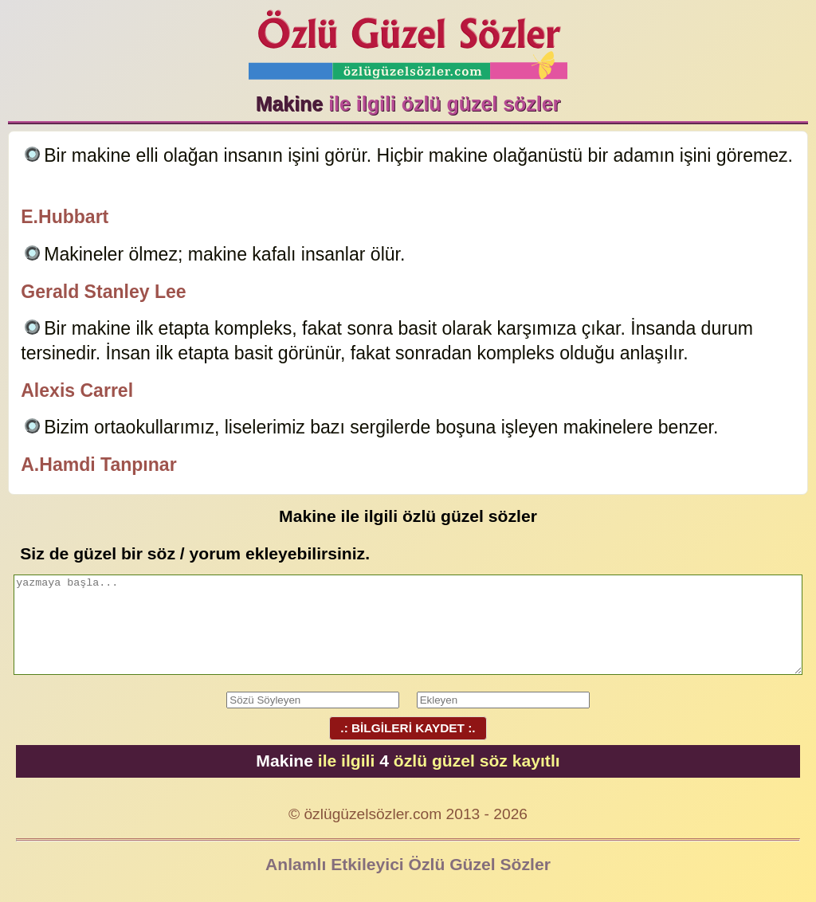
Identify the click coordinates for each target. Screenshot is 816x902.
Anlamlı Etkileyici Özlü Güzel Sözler (408, 864)
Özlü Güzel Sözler (408, 40)
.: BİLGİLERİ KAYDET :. (408, 728)
